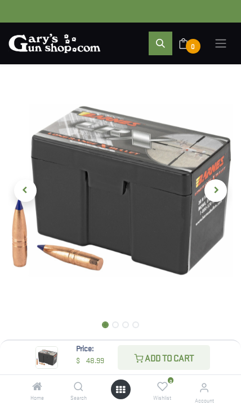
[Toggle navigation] (221, 43)
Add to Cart (164, 357)
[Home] (37, 386)
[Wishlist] (162, 386)
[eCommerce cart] (190, 43)
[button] (160, 43)
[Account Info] (204, 387)
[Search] (78, 386)
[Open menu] (120, 389)
